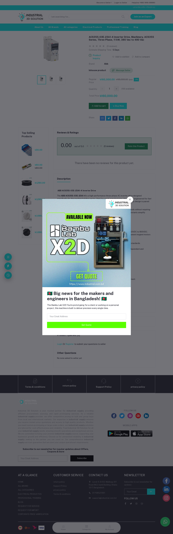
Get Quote (86, 325)
